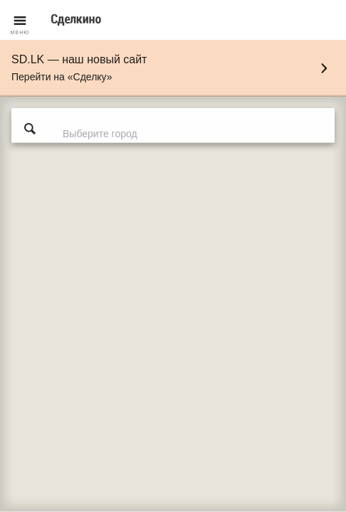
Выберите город (100, 133)
